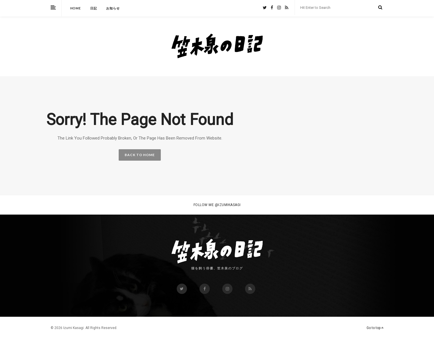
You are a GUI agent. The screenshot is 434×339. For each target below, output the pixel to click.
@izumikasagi (228, 205)
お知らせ (113, 8)
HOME (75, 8)
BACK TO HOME (140, 155)
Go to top (375, 328)
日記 (93, 8)
